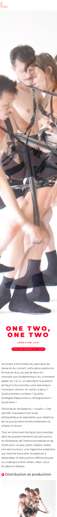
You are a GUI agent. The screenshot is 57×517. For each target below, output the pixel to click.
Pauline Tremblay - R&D (28, 349)
